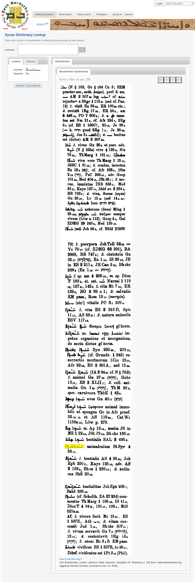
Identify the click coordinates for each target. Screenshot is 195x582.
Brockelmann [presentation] (62, 61)
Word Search (65, 14)
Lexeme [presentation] (16, 61)
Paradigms (101, 14)
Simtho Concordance (28, 85)
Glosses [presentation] (30, 61)
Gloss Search (84, 14)
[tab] (16, 61)
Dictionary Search (44, 14)
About (128, 14)
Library (116, 14)
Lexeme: (10, 49)
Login (159, 3)
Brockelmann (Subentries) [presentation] (73, 71)
